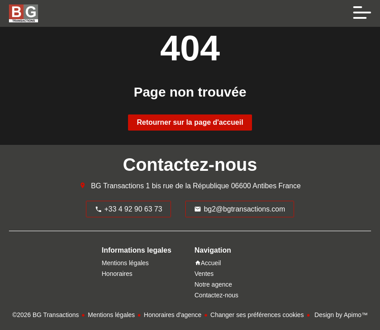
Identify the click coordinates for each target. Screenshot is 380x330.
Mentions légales (111, 314)
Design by (340, 314)
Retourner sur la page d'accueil (190, 122)
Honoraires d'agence (172, 314)
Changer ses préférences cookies (257, 314)
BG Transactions (117, 186)
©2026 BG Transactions (45, 314)
